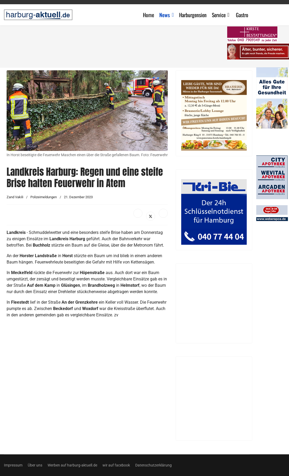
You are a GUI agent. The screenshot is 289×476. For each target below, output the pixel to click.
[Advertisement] (138, 388)
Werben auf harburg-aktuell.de (72, 465)
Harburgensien (193, 15)
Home (148, 15)
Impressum (13, 465)
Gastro (242, 15)
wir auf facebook (116, 465)
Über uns (35, 465)
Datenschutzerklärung (153, 465)
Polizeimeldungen (43, 197)
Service (219, 15)
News (164, 15)
